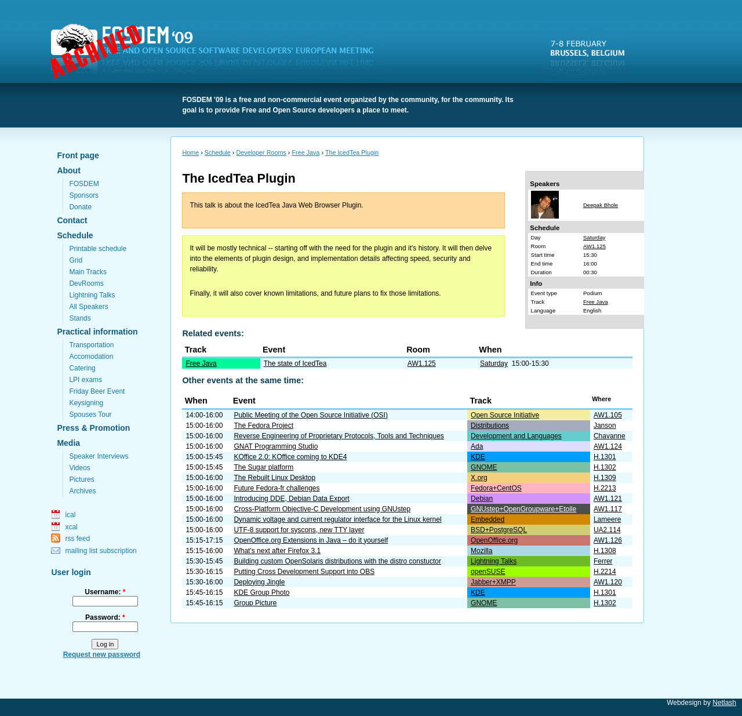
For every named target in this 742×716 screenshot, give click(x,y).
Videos (79, 468)
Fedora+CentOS (496, 488)
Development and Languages (516, 436)
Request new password (101, 654)
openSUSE (488, 572)
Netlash (724, 703)
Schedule (75, 235)
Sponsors (84, 195)
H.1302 (605, 467)
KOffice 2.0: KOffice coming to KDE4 (290, 457)
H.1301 (605, 457)
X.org (479, 478)
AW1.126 (608, 540)
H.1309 (605, 478)
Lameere (607, 519)
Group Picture (255, 603)
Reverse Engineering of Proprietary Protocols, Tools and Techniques (338, 436)
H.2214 (605, 572)
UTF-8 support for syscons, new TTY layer (299, 530)
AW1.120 (608, 582)
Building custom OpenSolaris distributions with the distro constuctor (337, 561)
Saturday (594, 237)
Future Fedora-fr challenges (276, 488)
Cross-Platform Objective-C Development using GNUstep (322, 509)
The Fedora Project (263, 425)
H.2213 (605, 488)
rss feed (77, 539)
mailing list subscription (100, 551)
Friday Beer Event (97, 391)
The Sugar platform (263, 467)
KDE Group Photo (261, 592)
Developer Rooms (261, 152)
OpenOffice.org (494, 540)
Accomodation (91, 356)
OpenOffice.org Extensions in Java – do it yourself (311, 540)
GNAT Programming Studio (276, 446)
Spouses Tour (90, 414)
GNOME (484, 467)
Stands (79, 318)
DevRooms (86, 283)
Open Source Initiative (505, 415)
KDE (478, 457)
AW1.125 (594, 246)
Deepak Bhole (600, 205)
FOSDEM (219, 52)
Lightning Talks (92, 295)
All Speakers (88, 307)
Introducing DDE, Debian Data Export (291, 499)
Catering (82, 368)
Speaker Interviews (98, 456)
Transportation (91, 345)
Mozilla (481, 551)
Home (190, 152)
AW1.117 (608, 509)
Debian (482, 499)
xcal (71, 527)
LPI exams (85, 380)
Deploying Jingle (259, 582)
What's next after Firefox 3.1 (277, 551)
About (68, 170)
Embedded (487, 519)
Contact (72, 220)
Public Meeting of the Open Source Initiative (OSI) (310, 415)
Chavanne (609, 436)
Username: (105, 592)
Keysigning (86, 403)
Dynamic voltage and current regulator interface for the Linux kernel (337, 519)
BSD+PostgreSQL (499, 530)
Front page (78, 155)
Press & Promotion (93, 427)
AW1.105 (608, 415)
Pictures (81, 479)
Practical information (97, 331)
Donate (80, 207)
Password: (105, 617)
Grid (75, 260)
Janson (605, 425)
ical (70, 515)
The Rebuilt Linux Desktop (274, 478)
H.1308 (605, 551)
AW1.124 (608, 446)
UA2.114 (607, 530)
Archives (82, 491)
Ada (477, 446)
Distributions (490, 425)
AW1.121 (608, 499)
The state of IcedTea (295, 363)
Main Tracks (88, 272)
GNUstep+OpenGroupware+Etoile (523, 509)
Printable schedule (97, 249)
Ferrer (603, 561)
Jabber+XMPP (493, 582)
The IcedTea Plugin (352, 152)
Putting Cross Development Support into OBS (304, 572)
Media (68, 443)
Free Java (305, 152)
